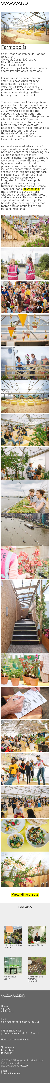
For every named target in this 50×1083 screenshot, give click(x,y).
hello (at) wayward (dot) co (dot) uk (20, 1022)
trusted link (31, 189)
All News (5, 1009)
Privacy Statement (11, 1073)
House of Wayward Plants (15, 1040)
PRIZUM (24, 1066)
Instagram (8, 1047)
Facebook (8, 1050)
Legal (4, 1071)
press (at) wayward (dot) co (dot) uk (20, 1033)
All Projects (7, 1011)
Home (4, 1006)
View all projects (25, 895)
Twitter (6, 1053)
